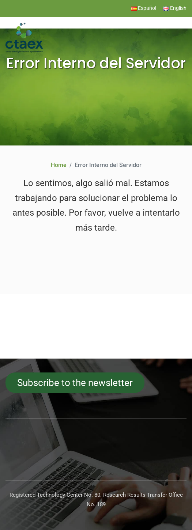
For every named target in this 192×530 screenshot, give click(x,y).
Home (59, 165)
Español (143, 8)
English (175, 8)
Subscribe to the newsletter (75, 382)
